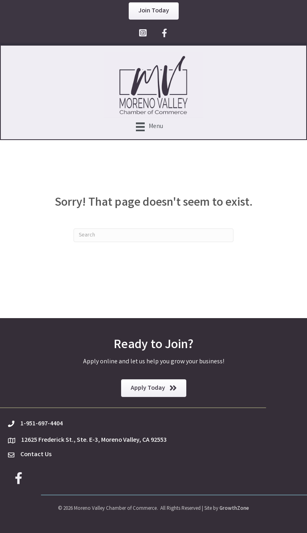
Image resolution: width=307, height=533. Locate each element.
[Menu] (149, 126)
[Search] (153, 235)
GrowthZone (234, 509)
